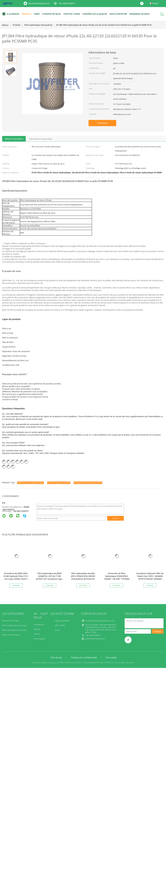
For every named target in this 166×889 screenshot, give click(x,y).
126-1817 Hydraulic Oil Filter (59, 483)
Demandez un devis (139, 14)
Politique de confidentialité (84, 657)
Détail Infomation (14, 138)
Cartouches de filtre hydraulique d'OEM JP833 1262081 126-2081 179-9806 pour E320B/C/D (116, 577)
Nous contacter (118, 14)
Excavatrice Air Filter (10, 620)
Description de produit (40, 138)
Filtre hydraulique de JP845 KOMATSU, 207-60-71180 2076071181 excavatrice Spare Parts (49, 577)
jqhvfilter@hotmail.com (39, 3)
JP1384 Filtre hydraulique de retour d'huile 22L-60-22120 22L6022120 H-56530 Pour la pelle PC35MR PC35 (103, 25)
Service (37, 634)
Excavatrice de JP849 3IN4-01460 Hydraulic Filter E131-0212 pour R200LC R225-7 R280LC (16, 577)
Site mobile (111, 657)
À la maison (10, 14)
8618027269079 (21, 511)
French (155, 3)
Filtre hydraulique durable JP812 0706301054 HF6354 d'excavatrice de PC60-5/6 (83, 576)
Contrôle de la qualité (94, 14)
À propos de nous (51, 14)
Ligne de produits (62, 620)
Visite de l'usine (71, 14)
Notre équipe (39, 638)
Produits (26, 14)
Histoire (37, 629)
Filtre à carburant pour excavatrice (16, 625)
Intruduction (39, 624)
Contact (115, 518)
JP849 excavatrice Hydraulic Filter (30, 483)
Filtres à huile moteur (11, 635)
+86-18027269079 (66, 3)
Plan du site (56, 657)
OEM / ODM (60, 625)
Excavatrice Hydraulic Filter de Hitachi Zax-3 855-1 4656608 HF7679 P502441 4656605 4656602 (149, 577)
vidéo (37, 14)
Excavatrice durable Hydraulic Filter (88, 483)
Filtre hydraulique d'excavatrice (15, 630)
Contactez (102, 122)
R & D (57, 630)
